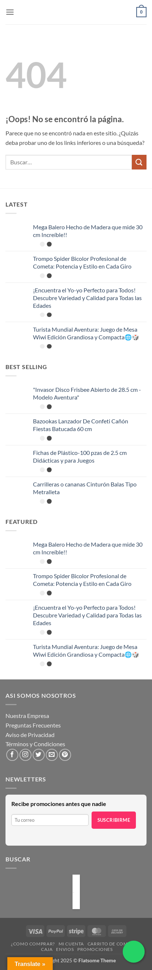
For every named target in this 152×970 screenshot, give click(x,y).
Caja (46, 949)
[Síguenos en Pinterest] (65, 755)
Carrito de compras (113, 944)
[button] (9, 12)
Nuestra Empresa (27, 715)
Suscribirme (113, 820)
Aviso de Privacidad (30, 734)
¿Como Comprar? (33, 944)
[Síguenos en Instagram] (25, 755)
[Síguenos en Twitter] (39, 755)
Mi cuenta (71, 944)
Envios (65, 949)
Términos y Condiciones (35, 743)
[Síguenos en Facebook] (12, 755)
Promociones (95, 949)
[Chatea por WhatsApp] (134, 952)
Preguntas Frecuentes (33, 725)
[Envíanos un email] (52, 755)
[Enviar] (139, 162)
